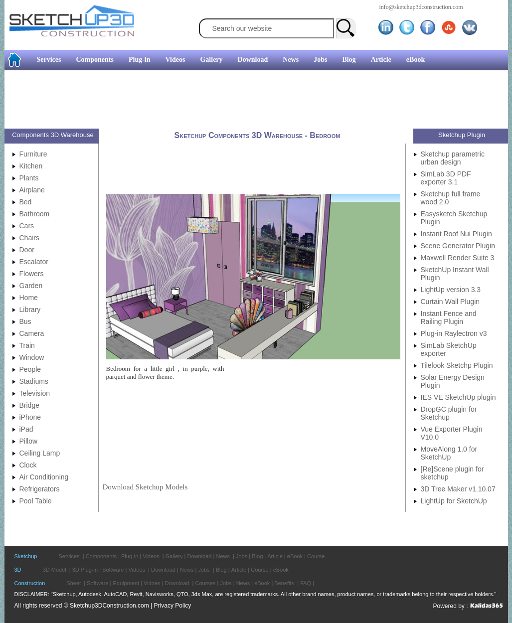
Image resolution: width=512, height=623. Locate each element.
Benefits (284, 583)
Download (253, 59)
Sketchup (25, 556)
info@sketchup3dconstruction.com (421, 6)
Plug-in (140, 59)
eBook (415, 59)
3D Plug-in (85, 570)
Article (381, 59)
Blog (348, 59)
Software (113, 570)
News (291, 59)
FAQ (305, 583)
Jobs (320, 59)
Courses (205, 583)
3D (17, 570)
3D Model (54, 570)
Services (49, 59)
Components (94, 59)
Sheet (73, 583)
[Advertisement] (252, 100)
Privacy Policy (172, 605)
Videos (175, 59)
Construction (29, 583)
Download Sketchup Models (145, 487)
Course (316, 556)
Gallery (211, 59)
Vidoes (152, 583)
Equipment (126, 583)
